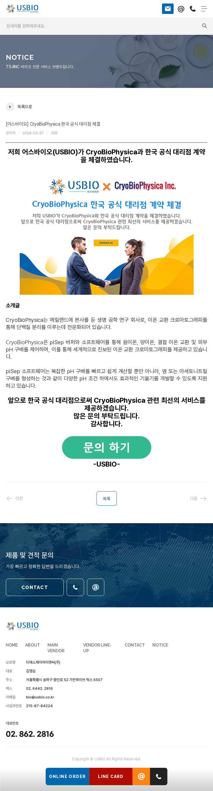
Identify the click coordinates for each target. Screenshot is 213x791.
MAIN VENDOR (56, 648)
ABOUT (32, 645)
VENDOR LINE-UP (97, 648)
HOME (12, 645)
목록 (106, 498)
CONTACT (34, 587)
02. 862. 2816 (30, 734)
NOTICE (160, 645)
